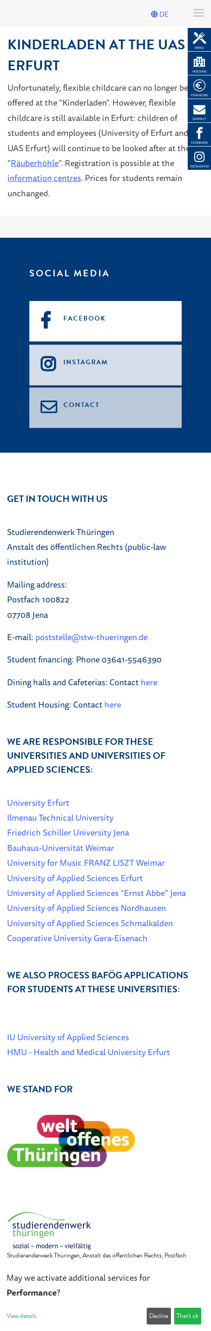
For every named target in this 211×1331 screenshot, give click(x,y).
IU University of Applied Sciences (68, 1036)
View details (21, 1316)
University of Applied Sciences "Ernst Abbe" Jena (96, 892)
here (149, 682)
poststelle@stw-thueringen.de (91, 636)
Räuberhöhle (35, 162)
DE (160, 14)
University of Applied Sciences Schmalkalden (90, 923)
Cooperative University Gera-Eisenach (77, 937)
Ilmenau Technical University (60, 817)
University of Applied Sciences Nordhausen (86, 907)
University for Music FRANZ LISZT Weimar (86, 862)
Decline (158, 1316)
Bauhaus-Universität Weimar (60, 847)
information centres (44, 177)
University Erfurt (38, 802)
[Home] (49, 1230)
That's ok (187, 1316)
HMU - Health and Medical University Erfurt (88, 1051)
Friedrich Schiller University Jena (68, 832)
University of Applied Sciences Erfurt (75, 877)
